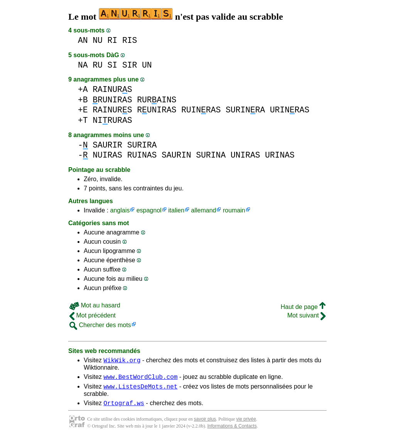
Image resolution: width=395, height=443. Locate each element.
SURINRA (245, 109)
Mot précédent (92, 315)
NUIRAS (107, 155)
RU (98, 65)
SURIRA (142, 145)
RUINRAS (201, 109)
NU (98, 40)
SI (113, 65)
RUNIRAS (112, 99)
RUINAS (142, 155)
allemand (203, 210)
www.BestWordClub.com (140, 379)
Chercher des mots (100, 325)
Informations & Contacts (232, 430)
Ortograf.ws (123, 407)
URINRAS (289, 109)
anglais (120, 210)
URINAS (280, 155)
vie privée (246, 423)
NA (83, 65)
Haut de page (303, 307)
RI (113, 40)
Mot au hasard (94, 305)
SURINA (211, 155)
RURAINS (156, 99)
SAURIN (176, 155)
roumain (234, 210)
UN (147, 65)
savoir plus (205, 423)
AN (83, 40)
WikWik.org (121, 361)
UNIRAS (245, 155)
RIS (129, 40)
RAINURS (112, 89)
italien (176, 210)
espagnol (149, 210)
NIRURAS (112, 120)
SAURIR (107, 145)
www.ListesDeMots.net (140, 389)
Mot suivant (306, 315)
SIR (129, 65)
